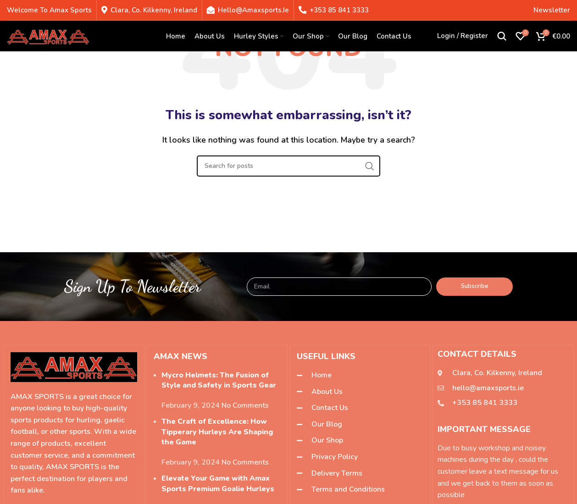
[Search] (502, 37)
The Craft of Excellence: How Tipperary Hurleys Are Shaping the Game (217, 431)
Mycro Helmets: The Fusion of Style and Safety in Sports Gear (218, 380)
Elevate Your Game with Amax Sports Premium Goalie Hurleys (217, 483)
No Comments (245, 405)
